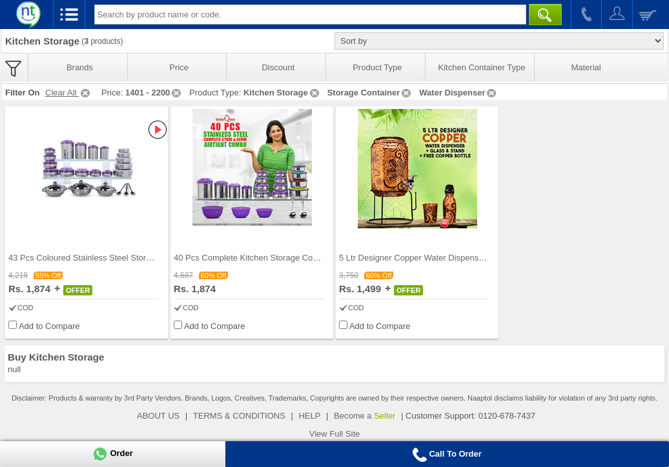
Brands (80, 67)
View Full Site (334, 434)
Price (179, 67)
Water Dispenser (458, 92)
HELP (309, 416)
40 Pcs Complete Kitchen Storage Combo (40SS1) (268, 258)
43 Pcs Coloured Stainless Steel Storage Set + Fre (102, 258)
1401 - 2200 (154, 92)
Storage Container (370, 92)
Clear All (68, 92)
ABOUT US (158, 416)
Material (586, 67)
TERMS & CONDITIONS (239, 416)
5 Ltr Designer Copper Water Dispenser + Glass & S (436, 258)
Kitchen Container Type (482, 67)
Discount (278, 67)
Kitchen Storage (282, 92)
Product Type (377, 67)
